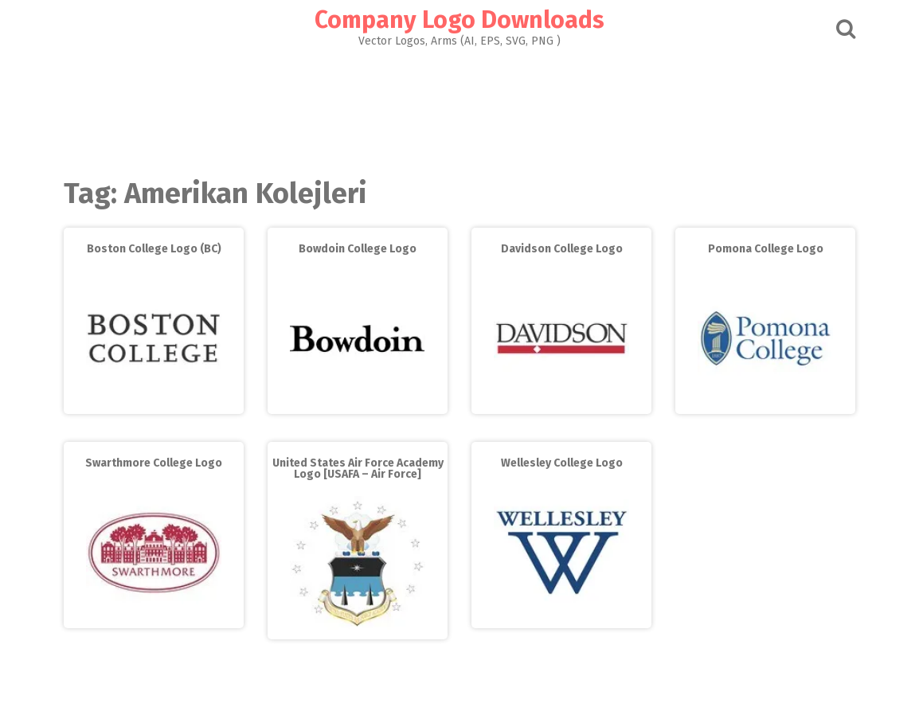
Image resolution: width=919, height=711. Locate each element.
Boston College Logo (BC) (154, 249)
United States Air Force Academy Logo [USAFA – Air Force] (358, 468)
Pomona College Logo (765, 249)
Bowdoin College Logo (357, 249)
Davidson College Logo (562, 249)
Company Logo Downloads (459, 20)
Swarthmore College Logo (153, 463)
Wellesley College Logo (562, 463)
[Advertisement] (459, 108)
